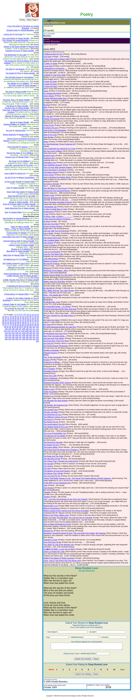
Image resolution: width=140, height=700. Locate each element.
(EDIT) (50, 20)
